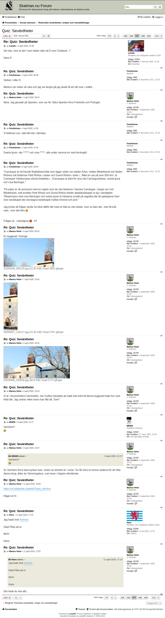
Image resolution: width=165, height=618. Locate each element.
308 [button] (143, 35)
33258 (135, 529)
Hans (129, 523)
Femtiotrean (132, 71)
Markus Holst (133, 101)
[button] (109, 36)
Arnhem (24, 519)
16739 (135, 107)
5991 (135, 77)
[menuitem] (21, 17)
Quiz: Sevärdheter (17, 31)
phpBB (72, 614)
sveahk (131, 53)
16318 (135, 432)
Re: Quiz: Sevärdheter (21, 41)
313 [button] (156, 35)
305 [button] (125, 35)
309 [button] (148, 35)
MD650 (130, 426)
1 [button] (118, 35)
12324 (137, 59)
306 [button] (131, 35)
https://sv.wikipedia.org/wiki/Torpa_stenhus (27, 488)
